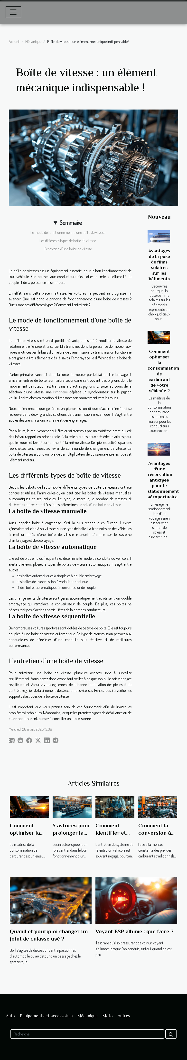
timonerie (61, 392)
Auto (10, 1015)
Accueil (14, 41)
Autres (124, 1015)
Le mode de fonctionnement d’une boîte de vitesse (67, 232)
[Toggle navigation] (13, 12)
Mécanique (33, 41)
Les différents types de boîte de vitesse (67, 240)
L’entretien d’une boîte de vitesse (68, 248)
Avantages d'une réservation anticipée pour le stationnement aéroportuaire (163, 480)
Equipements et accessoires (46, 1015)
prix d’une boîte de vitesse (101, 504)
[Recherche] (87, 1034)
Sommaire (71, 222)
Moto (108, 1015)
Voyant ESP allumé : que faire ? (134, 931)
